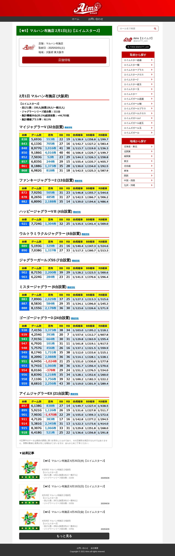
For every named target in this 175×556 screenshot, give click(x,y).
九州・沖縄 (129, 185)
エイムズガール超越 (134, 99)
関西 (126, 175)
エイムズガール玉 (133, 128)
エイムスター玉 (131, 89)
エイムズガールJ (132, 118)
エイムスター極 (131, 65)
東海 (126, 171)
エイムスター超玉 (133, 84)
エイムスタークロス (134, 74)
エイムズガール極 (133, 104)
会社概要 (94, 548)
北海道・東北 (130, 146)
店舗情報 (64, 60)
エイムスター (130, 94)
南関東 (127, 156)
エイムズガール (131, 133)
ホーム (75, 19)
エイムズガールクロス (135, 113)
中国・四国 (129, 180)
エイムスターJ (131, 79)
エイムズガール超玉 (134, 123)
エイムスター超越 (133, 60)
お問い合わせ (95, 19)
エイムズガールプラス (135, 108)
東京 (126, 161)
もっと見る (64, 536)
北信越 (127, 166)
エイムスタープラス (134, 70)
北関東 (127, 151)
